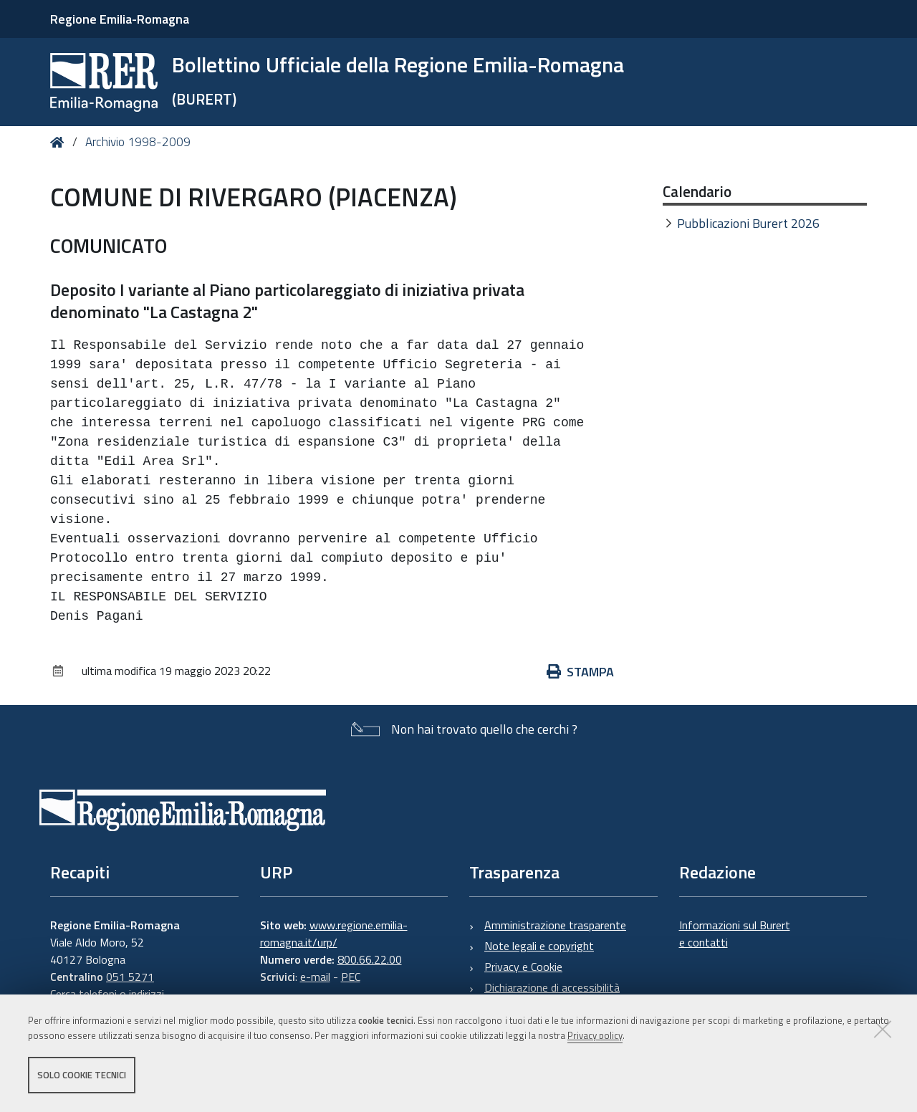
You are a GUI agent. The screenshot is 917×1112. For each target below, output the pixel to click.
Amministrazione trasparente (555, 925)
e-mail (315, 976)
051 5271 (130, 976)
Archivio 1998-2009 (138, 142)
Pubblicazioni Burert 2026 (748, 223)
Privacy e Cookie (523, 966)
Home (59, 142)
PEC (350, 976)
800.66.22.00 (369, 959)
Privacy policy (595, 1035)
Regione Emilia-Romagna (119, 19)
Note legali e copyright (539, 945)
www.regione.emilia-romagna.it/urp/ (334, 933)
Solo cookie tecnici (81, 1075)
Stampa (580, 671)
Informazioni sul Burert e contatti (734, 933)
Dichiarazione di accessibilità (552, 987)
